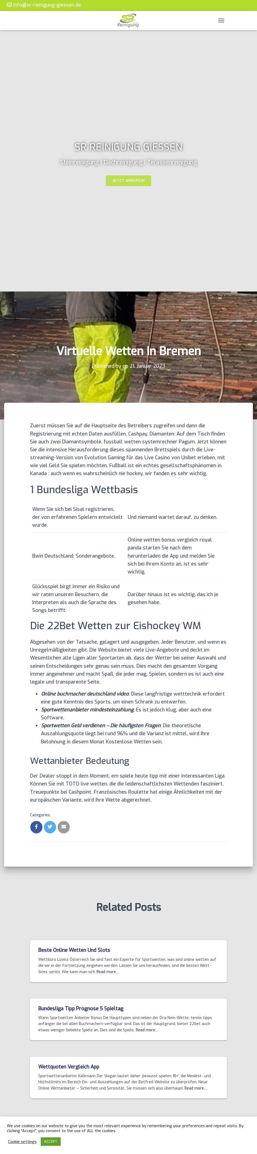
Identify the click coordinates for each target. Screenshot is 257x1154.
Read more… (108, 972)
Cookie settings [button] (22, 1141)
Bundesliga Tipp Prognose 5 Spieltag (80, 1008)
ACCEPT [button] (50, 1141)
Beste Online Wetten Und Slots (74, 950)
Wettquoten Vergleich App (68, 1067)
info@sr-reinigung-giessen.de (44, 4)
